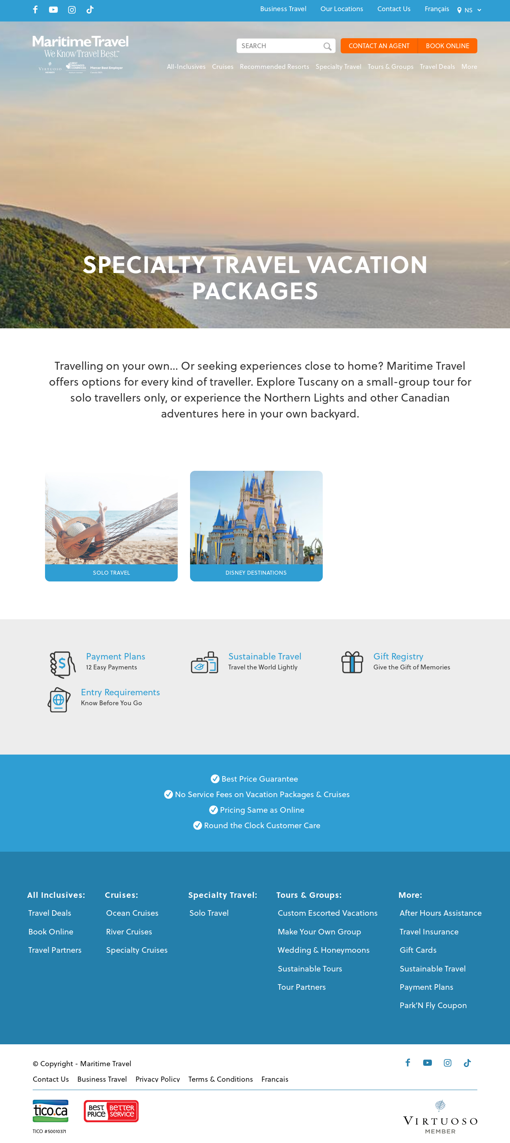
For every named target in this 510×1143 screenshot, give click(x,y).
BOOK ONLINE (447, 45)
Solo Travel (209, 913)
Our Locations (341, 9)
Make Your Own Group (319, 931)
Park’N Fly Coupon (433, 1005)
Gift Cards (418, 950)
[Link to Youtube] (53, 9)
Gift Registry (398, 656)
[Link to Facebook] (35, 9)
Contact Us (394, 9)
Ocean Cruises (132, 913)
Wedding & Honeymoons (324, 950)
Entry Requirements (120, 692)
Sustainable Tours (310, 968)
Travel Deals (49, 913)
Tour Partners (302, 987)
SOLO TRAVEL (111, 573)
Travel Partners (55, 950)
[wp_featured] (111, 524)
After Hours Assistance (441, 913)
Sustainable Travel (265, 656)
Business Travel (283, 9)
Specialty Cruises (137, 950)
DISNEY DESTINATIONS (256, 573)
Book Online (50, 931)
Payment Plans (115, 656)
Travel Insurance (429, 931)
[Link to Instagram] (72, 9)
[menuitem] (283, 9)
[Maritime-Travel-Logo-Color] (85, 54)
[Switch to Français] (437, 9)
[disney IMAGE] (256, 524)
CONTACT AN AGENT (379, 45)
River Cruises (129, 931)
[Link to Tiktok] (90, 9)
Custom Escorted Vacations (328, 913)
